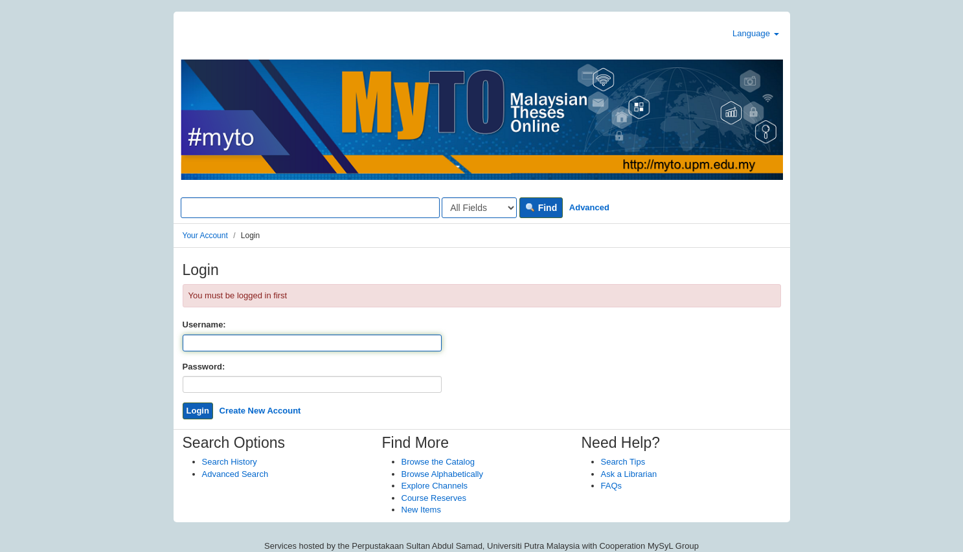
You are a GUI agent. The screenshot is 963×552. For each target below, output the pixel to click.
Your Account (205, 235)
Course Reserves (434, 498)
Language (755, 33)
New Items (421, 509)
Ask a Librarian (629, 474)
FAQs (611, 486)
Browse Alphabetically (442, 474)
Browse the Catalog (438, 462)
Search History (229, 462)
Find (541, 208)
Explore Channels (435, 486)
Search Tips (623, 462)
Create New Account (260, 410)
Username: (204, 324)
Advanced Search (235, 474)
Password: (204, 366)
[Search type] (479, 207)
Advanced (589, 207)
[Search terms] (310, 207)
